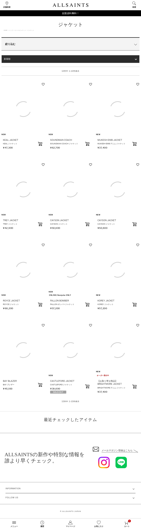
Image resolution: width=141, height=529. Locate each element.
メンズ (11, 30)
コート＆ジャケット (20, 30)
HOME (5, 30)
